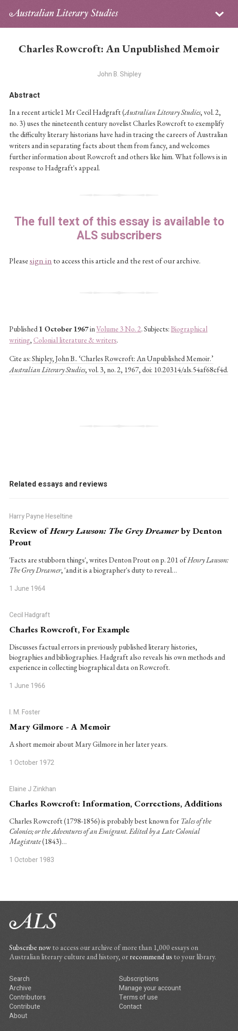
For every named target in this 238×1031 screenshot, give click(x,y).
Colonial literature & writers (75, 340)
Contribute (24, 1007)
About (18, 1016)
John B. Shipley (119, 74)
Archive (20, 988)
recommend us (151, 957)
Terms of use (138, 997)
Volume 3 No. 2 (118, 329)
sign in (41, 261)
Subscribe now (30, 947)
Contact (130, 1007)
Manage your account (150, 988)
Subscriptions (139, 979)
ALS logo (63, 14)
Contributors (27, 997)
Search (19, 979)
